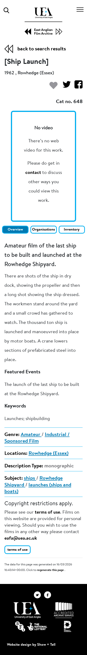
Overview (15, 229)
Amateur (31, 434)
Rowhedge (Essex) (48, 453)
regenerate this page (50, 570)
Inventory (72, 229)
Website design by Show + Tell (31, 645)
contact (33, 172)
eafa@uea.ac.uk (20, 538)
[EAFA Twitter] (39, 595)
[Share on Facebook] (77, 86)
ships (30, 478)
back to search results (41, 49)
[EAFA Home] (43, 21)
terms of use (47, 512)
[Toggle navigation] (80, 10)
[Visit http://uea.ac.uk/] (27, 610)
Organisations (43, 229)
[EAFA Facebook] (48, 595)
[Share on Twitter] (65, 86)
